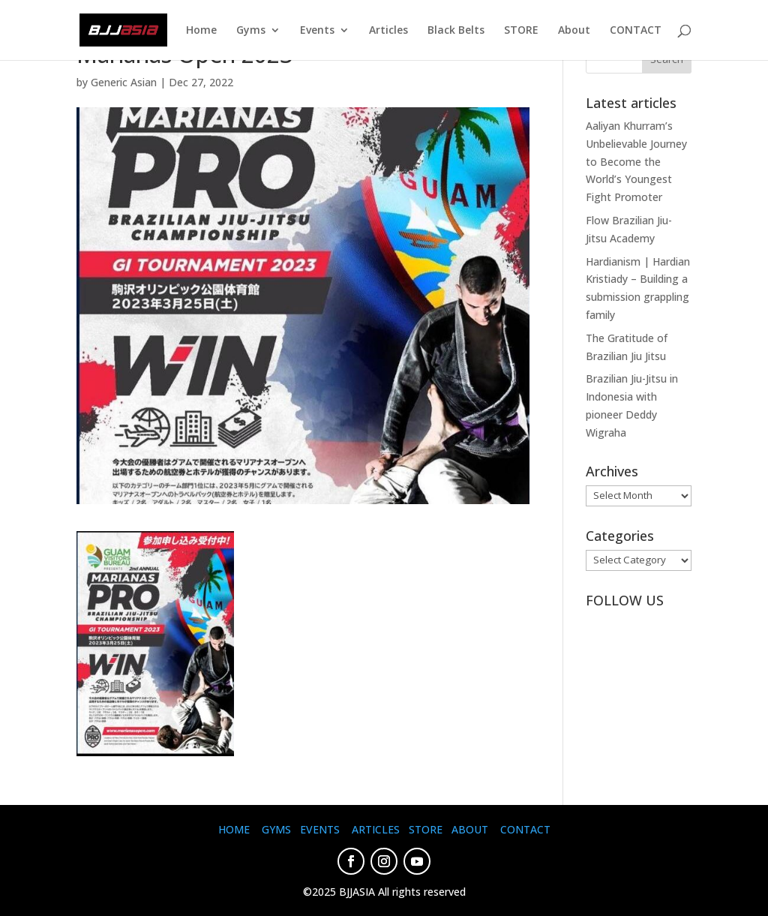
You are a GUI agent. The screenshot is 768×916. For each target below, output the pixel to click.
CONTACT (636, 31)
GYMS (276, 829)
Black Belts (456, 31)
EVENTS (320, 829)
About (574, 31)
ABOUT (470, 829)
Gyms (251, 31)
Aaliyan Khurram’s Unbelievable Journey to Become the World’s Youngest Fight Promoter (636, 161)
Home (201, 31)
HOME (234, 829)
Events (317, 31)
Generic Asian (124, 82)
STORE (521, 31)
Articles (388, 31)
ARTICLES (376, 829)
